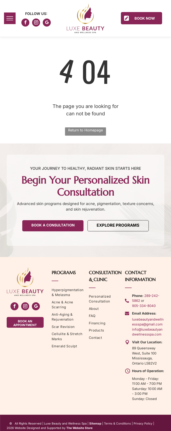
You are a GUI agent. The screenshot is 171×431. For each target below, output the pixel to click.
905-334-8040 (144, 306)
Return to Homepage (85, 130)
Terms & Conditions (117, 423)
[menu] (10, 18)
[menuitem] (69, 292)
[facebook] (25, 23)
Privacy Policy (143, 423)
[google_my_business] (47, 23)
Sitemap (95, 423)
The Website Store (79, 428)
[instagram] (36, 23)
